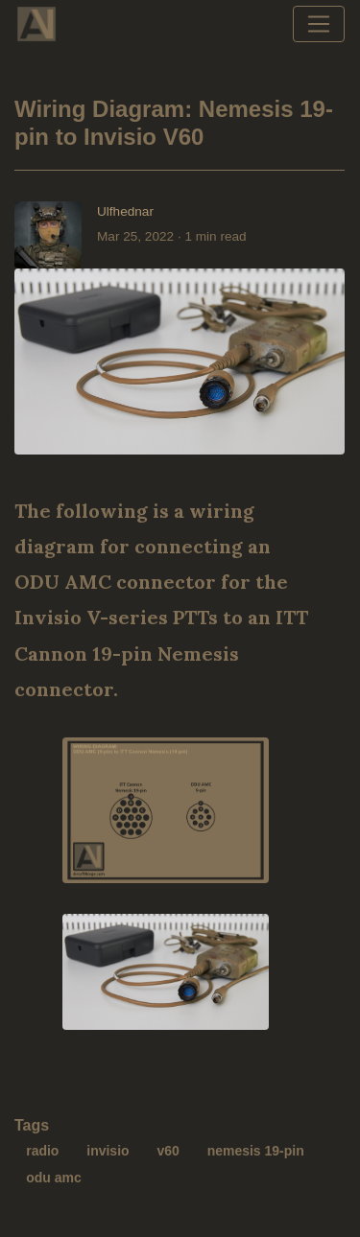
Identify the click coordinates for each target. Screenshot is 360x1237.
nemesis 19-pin (255, 1150)
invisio (107, 1150)
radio (42, 1150)
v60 (167, 1150)
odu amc (54, 1177)
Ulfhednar (125, 211)
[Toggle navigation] (319, 24)
